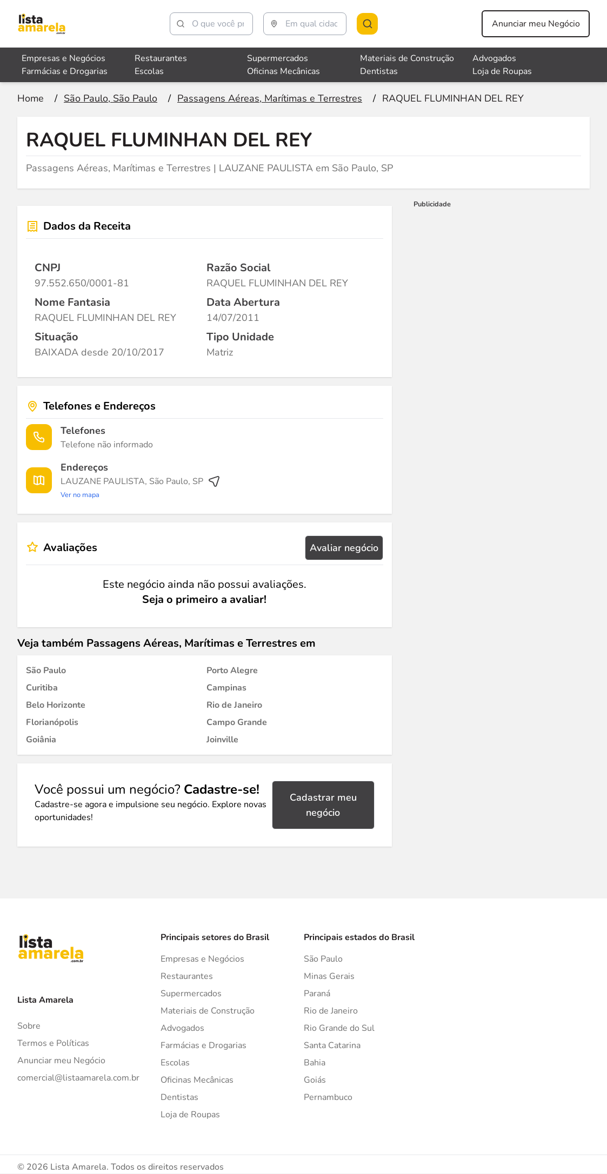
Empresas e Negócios (202, 959)
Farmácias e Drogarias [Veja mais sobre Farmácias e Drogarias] (65, 71)
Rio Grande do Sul (339, 1028)
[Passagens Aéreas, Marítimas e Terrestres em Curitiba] (42, 688)
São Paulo (323, 959)
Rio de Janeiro (331, 1011)
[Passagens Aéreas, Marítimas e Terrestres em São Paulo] (46, 670)
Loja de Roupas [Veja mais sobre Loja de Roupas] (502, 71)
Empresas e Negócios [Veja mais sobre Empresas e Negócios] (63, 58)
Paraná (317, 993)
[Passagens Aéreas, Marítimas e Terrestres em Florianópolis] (52, 722)
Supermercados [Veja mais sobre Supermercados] (277, 58)
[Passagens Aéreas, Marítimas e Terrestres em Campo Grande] (236, 722)
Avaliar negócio (344, 547)
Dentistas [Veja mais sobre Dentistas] (379, 71)
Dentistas (179, 1097)
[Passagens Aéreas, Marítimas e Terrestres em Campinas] (226, 688)
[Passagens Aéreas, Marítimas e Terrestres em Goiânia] (41, 740)
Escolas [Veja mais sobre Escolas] (149, 71)
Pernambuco (328, 1097)
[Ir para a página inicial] (30, 98)
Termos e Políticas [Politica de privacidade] (53, 1043)
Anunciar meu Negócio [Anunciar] (61, 1060)
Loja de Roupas (190, 1115)
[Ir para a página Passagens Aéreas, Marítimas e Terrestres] (269, 98)
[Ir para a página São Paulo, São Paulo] (110, 98)
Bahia (314, 1063)
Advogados (182, 1028)
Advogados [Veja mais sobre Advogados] (494, 58)
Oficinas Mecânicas (197, 1080)
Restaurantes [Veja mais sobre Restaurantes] (161, 58)
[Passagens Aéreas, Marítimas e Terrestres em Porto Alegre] (232, 670)
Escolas (175, 1063)
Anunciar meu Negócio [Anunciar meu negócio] (536, 24)
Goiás (315, 1080)
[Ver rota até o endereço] (141, 488)
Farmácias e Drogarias (203, 1045)
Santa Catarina (332, 1045)
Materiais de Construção (208, 1011)
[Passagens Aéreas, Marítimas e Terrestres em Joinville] (222, 740)
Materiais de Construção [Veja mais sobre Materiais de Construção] (407, 58)
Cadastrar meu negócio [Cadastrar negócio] (323, 805)
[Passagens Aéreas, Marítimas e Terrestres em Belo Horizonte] (55, 705)
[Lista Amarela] (41, 24)
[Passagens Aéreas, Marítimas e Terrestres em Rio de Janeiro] (234, 705)
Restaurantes (187, 976)
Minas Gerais (329, 976)
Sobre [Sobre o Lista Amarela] (29, 1026)
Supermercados (191, 993)
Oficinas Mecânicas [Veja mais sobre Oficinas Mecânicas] (283, 71)
